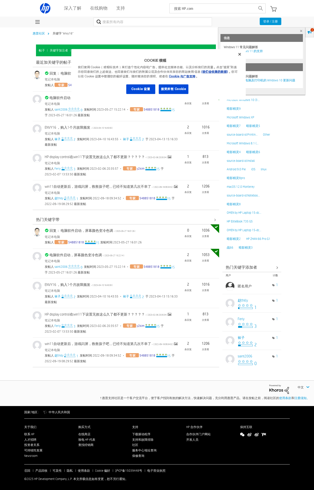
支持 (135, 427)
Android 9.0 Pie (236, 169)
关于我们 (30, 427)
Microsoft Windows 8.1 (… (242, 143)
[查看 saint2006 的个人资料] (61, 109)
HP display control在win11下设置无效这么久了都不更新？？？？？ (106, 157)
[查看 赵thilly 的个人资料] (59, 198)
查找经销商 (86, 445)
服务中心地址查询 (144, 450)
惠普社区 (39, 33)
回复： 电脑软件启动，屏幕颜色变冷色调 (92, 230)
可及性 (57, 471)
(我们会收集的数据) (214, 72)
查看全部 (126, 219)
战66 (230, 247)
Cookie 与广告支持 (182, 76)
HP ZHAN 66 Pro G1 (258, 239)
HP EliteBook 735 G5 (240, 221)
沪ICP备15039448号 (128, 471)
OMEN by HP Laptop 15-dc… (244, 213)
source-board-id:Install (241, 161)
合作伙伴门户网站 (198, 434)
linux (263, 169)
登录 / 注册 (270, 21)
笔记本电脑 (52, 79)
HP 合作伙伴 (194, 427)
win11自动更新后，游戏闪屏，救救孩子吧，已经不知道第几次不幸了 (109, 186)
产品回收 (41, 471)
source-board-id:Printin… (242, 135)
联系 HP (29, 434)
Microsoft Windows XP (240, 117)
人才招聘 (30, 440)
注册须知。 (302, 398)
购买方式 (84, 427)
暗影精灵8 (234, 204)
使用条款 (285, 398)
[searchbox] (212, 8)
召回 (27, 471)
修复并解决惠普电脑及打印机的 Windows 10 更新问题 (259, 80)
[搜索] (153, 21)
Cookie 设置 (140, 89)
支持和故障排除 (143, 440)
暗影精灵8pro (236, 178)
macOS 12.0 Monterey (240, 187)
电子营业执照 (156, 471)
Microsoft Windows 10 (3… (243, 100)
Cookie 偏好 (102, 471)
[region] (158, 74)
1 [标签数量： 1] (277, 285)
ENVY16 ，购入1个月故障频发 (79, 127)
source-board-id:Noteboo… (243, 195)
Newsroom (31, 456)
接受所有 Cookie (173, 89)
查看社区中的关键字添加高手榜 (251, 267)
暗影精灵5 (253, 126)
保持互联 (246, 427)
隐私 (70, 471)
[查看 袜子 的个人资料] (58, 139)
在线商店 (84, 434)
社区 (135, 445)
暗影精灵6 (253, 152)
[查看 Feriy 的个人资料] (58, 169)
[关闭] (239, 54)
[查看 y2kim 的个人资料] (140, 169)
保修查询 (138, 456)
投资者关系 (31, 445)
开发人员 (192, 440)
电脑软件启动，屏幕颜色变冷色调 (86, 255)
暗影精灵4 (234, 152)
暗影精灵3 (246, 247)
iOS (253, 169)
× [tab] (301, 31)
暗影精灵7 (234, 126)
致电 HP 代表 (86, 440)
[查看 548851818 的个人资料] (151, 109)
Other (266, 135)
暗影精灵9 (234, 109)
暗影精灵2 (234, 239)
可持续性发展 (33, 450)
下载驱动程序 (141, 434)
